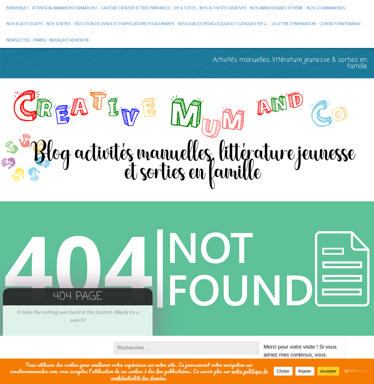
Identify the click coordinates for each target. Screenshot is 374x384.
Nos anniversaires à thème (276, 8)
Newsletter (18, 40)
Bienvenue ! (17, 8)
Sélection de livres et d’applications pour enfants (124, 23)
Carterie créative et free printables (135, 8)
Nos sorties (58, 23)
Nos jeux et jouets (24, 23)
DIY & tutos (185, 8)
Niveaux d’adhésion (69, 40)
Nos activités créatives (223, 8)
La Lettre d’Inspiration (294, 23)
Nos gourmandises (326, 8)
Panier (39, 40)
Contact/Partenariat (340, 23)
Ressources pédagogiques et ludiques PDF (220, 23)
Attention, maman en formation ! (64, 8)
